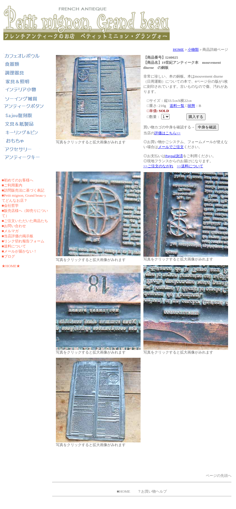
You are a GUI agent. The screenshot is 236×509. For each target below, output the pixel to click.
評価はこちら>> (167, 133)
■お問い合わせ (14, 226)
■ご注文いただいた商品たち (25, 221)
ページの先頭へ (218, 475)
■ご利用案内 (12, 185)
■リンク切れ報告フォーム (23, 241)
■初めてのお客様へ (17, 180)
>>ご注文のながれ (158, 166)
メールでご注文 (171, 147)
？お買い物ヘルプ (152, 491)
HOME (178, 49)
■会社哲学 (10, 205)
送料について (15, 246)
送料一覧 (177, 106)
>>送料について (190, 166)
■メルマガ (10, 231)
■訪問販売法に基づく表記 (23, 190)
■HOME (123, 491)
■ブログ (8, 256)
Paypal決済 (174, 156)
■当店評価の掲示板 (17, 236)
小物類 (193, 49)
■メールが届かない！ (19, 251)
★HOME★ (11, 266)
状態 (191, 106)
